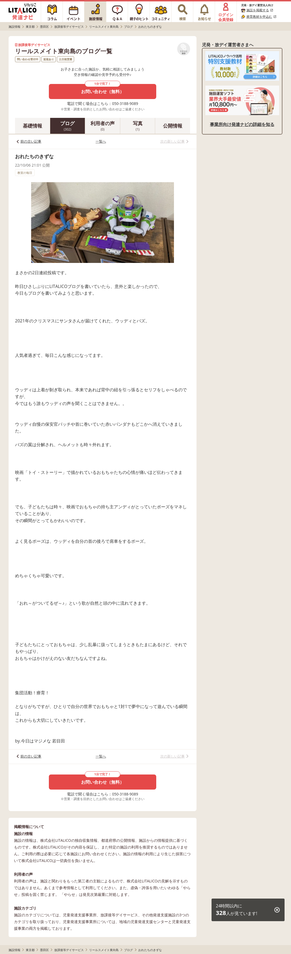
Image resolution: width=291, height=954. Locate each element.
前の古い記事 (30, 141)
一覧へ (101, 141)
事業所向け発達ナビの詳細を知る (242, 124)
